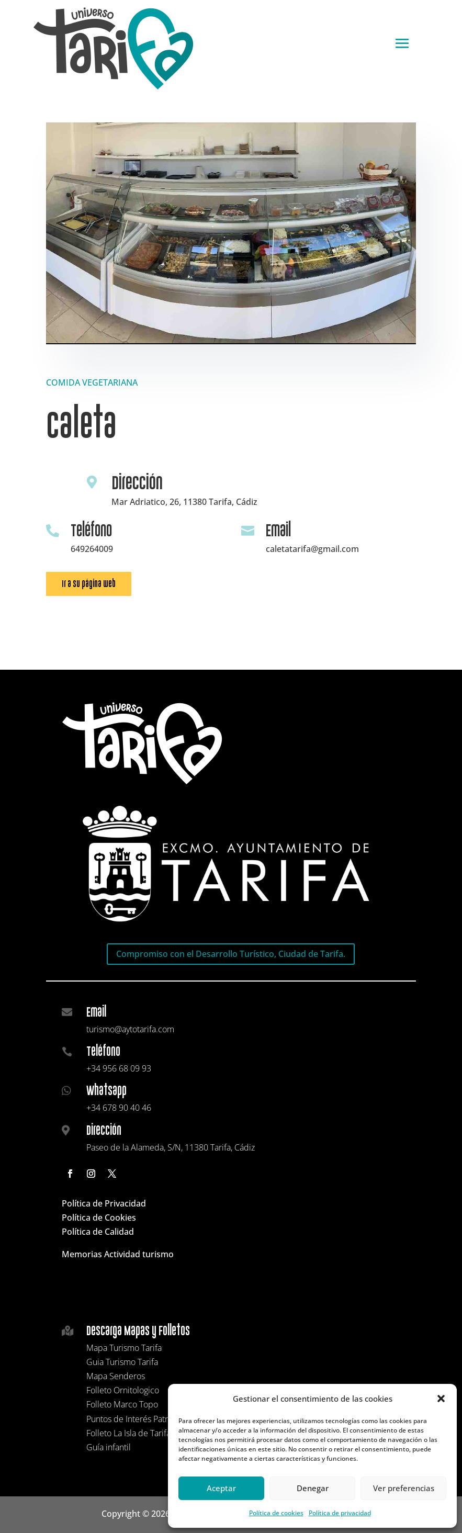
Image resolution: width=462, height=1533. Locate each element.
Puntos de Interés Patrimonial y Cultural (159, 1419)
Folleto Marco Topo (122, 1404)
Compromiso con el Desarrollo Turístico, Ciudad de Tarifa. (230, 954)
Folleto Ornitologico (122, 1390)
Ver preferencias (403, 1488)
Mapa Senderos (115, 1376)
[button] (441, 1398)
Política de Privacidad (104, 1203)
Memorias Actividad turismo (118, 1254)
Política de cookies (276, 1512)
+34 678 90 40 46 (118, 1107)
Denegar (313, 1488)
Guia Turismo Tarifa (122, 1362)
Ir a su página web (89, 583)
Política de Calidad (98, 1231)
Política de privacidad (340, 1512)
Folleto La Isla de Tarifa (128, 1433)
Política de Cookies (99, 1217)
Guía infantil (108, 1447)
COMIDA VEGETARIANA (92, 382)
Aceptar (221, 1488)
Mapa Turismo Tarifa (124, 1348)
